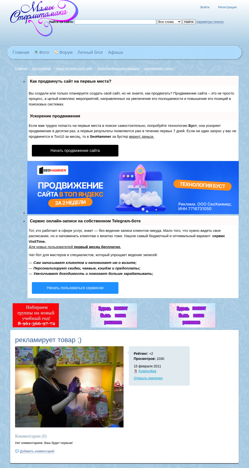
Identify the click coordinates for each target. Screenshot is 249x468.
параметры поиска (209, 22)
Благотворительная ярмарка (118, 68)
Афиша (115, 52)
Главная (21, 68)
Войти (205, 7)
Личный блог (90, 52)
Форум (63, 52)
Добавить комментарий (37, 451)
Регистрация (227, 7)
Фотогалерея (41, 68)
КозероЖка (147, 371)
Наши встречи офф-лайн (74, 68)
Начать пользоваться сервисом (75, 288)
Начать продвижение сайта (75, 150)
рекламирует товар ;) (159, 68)
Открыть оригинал (148, 378)
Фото (41, 52)
